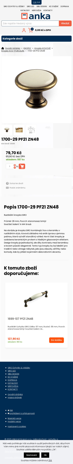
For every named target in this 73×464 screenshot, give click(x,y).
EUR (38, 2)
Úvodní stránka (12, 48)
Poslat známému (17, 187)
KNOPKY (27, 48)
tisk (11, 410)
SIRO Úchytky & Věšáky (14, 6)
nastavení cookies (17, 426)
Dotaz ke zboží (16, 183)
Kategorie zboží (36, 38)
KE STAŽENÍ (53, 6)
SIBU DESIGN (42, 6)
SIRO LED (30, 6)
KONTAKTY (48, 10)
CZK (34, 2)
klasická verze (14, 418)
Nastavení (31, 455)
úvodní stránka (15, 394)
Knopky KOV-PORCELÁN (12, 51)
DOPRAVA (65, 6)
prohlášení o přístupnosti (22, 413)
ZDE (50, 460)
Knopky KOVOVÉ (42, 48)
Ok (45, 455)
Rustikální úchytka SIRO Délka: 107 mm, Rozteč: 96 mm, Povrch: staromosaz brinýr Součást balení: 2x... (36, 327)
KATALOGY (25, 10)
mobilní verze (14, 421)
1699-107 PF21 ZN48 (20, 319)
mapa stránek (15, 397)
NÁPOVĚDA (36, 10)
